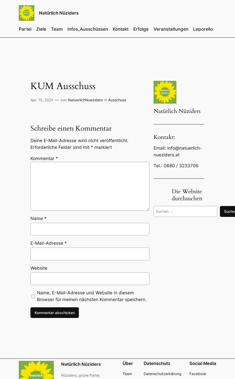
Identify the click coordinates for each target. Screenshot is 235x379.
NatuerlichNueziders (85, 100)
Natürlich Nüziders (59, 13)
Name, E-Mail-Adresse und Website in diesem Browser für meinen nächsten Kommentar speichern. (92, 296)
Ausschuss (117, 100)
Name (38, 218)
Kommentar (44, 158)
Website (38, 268)
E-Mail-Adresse (48, 243)
